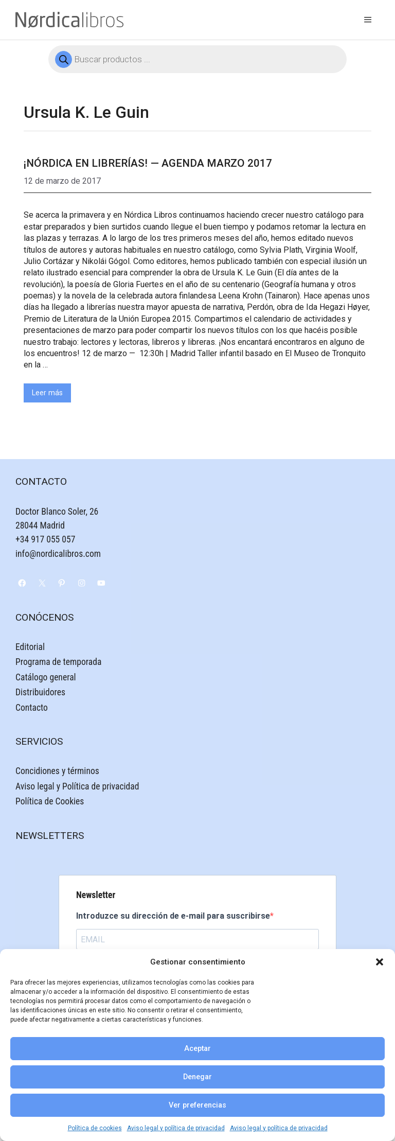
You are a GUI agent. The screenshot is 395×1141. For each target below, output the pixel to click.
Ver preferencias (197, 1105)
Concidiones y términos (57, 771)
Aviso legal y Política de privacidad (77, 786)
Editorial (30, 647)
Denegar (197, 1077)
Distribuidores (40, 692)
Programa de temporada (58, 662)
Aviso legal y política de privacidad (176, 1128)
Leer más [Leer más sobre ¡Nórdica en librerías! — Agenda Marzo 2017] (47, 393)
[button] (379, 962)
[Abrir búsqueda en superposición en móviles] (197, 59)
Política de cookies (95, 1128)
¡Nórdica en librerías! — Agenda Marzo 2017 (148, 163)
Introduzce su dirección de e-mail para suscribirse (173, 916)
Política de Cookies (49, 801)
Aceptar (197, 1048)
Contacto (31, 708)
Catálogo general (45, 677)
